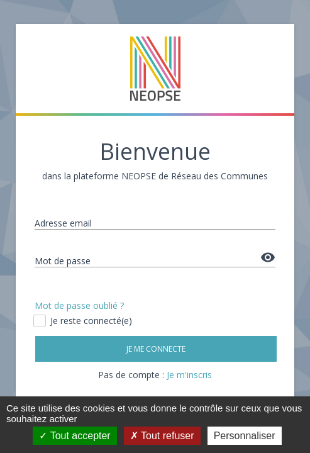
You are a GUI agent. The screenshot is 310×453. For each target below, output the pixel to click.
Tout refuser (162, 435)
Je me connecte (155, 349)
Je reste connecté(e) (83, 320)
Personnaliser (244, 435)
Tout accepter (74, 435)
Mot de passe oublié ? (79, 305)
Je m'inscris (189, 375)
